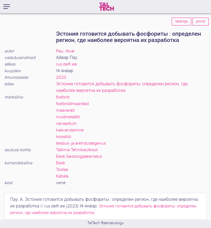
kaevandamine (70, 130)
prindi (200, 21)
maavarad (65, 110)
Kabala (62, 176)
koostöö (63, 136)
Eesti (60, 163)
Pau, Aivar (65, 51)
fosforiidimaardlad (72, 103)
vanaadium (66, 123)
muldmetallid (68, 117)
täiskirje (181, 21)
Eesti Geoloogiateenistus (79, 156)
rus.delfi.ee (66, 64)
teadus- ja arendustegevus (81, 143)
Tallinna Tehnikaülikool (77, 150)
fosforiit (62, 97)
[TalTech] (106, 6)
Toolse (62, 169)
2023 (61, 77)
